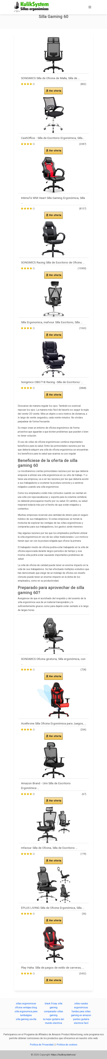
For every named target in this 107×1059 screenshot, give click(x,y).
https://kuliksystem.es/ (63, 1054)
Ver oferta (53, 90)
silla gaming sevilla (26, 1019)
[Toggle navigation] (90, 7)
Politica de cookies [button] (67, 1044)
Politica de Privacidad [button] (42, 1044)
